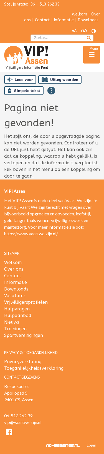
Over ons (13, 269)
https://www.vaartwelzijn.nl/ (31, 233)
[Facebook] (9, 432)
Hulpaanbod (17, 315)
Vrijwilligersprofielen (26, 302)
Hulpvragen (17, 309)
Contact (42, 20)
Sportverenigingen (23, 335)
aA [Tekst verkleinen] (74, 31)
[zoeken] (88, 38)
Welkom (79, 14)
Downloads (88, 20)
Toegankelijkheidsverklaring (34, 368)
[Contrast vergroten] (94, 31)
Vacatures (15, 295)
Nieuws (11, 322)
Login (91, 445)
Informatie (64, 20)
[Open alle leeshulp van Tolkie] (51, 90)
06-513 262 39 (18, 415)
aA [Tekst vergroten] (84, 30)
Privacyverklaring (22, 361)
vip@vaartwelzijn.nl (22, 422)
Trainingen (15, 328)
